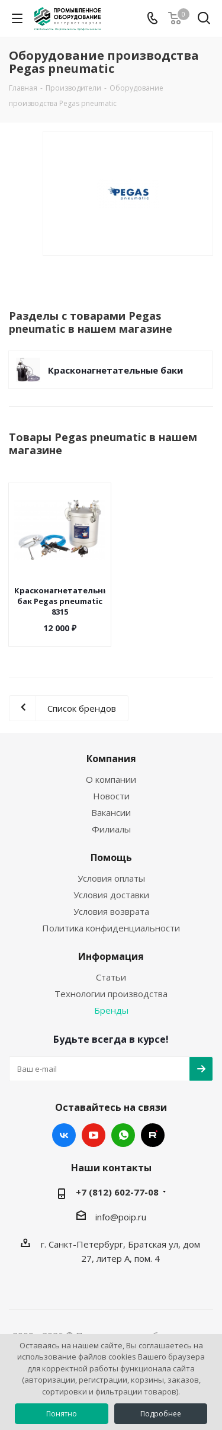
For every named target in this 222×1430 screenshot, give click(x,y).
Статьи (111, 977)
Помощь (111, 857)
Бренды (111, 1010)
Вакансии (111, 812)
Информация (111, 956)
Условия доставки (111, 895)
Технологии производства (111, 994)
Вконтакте (64, 1135)
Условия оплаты (111, 878)
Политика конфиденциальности (111, 928)
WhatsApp (123, 1135)
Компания (111, 758)
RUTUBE (153, 1135)
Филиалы (111, 829)
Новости (111, 796)
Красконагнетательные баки (115, 370)
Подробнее (160, 1414)
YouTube (93, 1135)
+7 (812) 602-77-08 (117, 1192)
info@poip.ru (120, 1217)
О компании (111, 779)
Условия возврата (111, 911)
